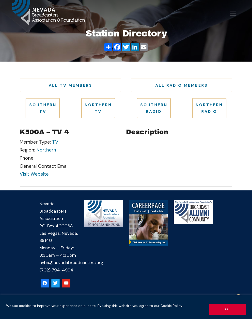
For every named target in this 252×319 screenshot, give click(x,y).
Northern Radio (209, 108)
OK (227, 309)
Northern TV (98, 108)
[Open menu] (233, 14)
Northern (46, 150)
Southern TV (42, 108)
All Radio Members (181, 85)
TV (55, 142)
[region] (126, 307)
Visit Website (34, 174)
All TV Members (70, 85)
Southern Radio (153, 108)
